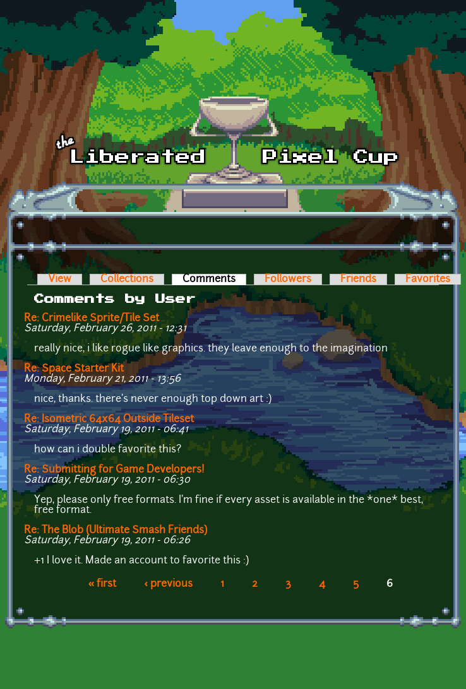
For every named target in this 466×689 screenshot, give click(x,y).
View (59, 279)
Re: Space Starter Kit (74, 369)
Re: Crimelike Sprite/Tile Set (91, 319)
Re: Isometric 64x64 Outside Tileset (109, 420)
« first (102, 584)
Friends (358, 279)
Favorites (427, 279)
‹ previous (168, 584)
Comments (214, 279)
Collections (126, 279)
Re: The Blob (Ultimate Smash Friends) (115, 531)
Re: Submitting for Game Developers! (114, 470)
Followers (288, 279)
